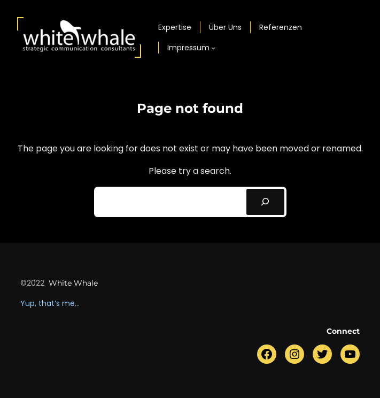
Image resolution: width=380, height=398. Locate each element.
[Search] (265, 202)
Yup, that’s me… (50, 303)
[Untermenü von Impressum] (213, 47)
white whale (73, 283)
